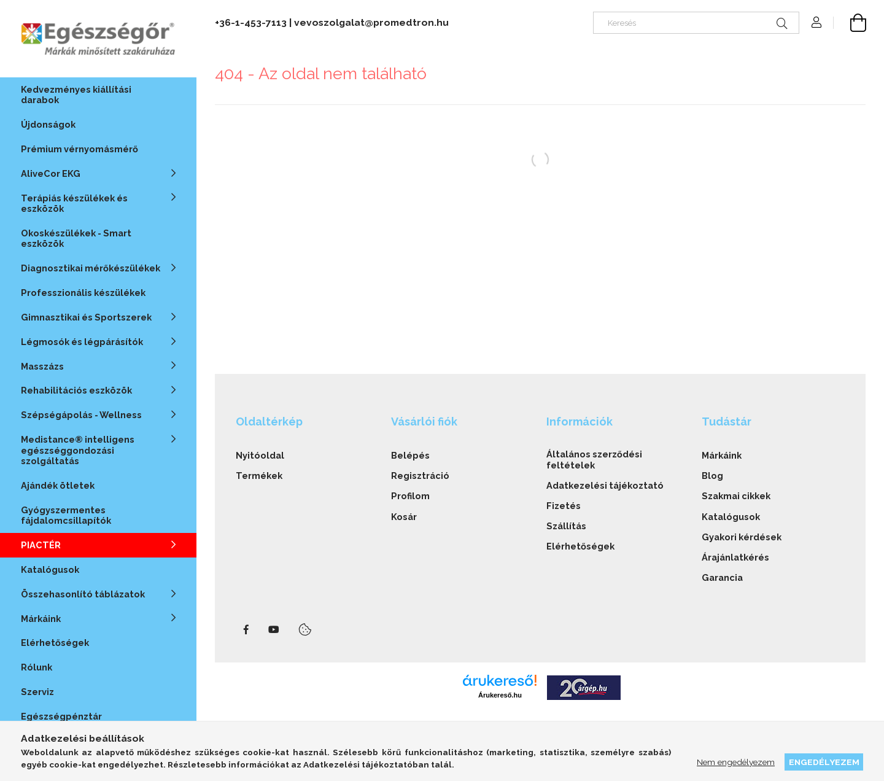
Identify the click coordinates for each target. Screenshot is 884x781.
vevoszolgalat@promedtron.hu (371, 22)
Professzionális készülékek (83, 292)
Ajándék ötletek (58, 485)
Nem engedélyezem (736, 762)
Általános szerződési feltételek (594, 459)
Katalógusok (50, 569)
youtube (273, 630)
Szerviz (37, 691)
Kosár (404, 516)
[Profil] (816, 22)
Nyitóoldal (260, 455)
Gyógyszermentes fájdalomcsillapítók (66, 515)
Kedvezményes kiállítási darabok (76, 94)
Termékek (259, 475)
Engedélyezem (824, 762)
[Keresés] (696, 23)
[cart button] (850, 22)
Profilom (410, 496)
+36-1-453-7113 (251, 22)
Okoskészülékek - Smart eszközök (76, 238)
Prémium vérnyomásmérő (79, 149)
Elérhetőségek (55, 642)
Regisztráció (420, 475)
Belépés (410, 455)
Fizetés (563, 505)
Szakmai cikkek (736, 496)
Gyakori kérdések (741, 537)
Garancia (722, 577)
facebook (246, 630)
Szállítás (566, 526)
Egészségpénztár (61, 716)
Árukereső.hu (500, 695)
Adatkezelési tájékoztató (605, 485)
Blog (712, 475)
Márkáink (722, 455)
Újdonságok (48, 124)
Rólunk (36, 667)
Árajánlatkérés (735, 557)
